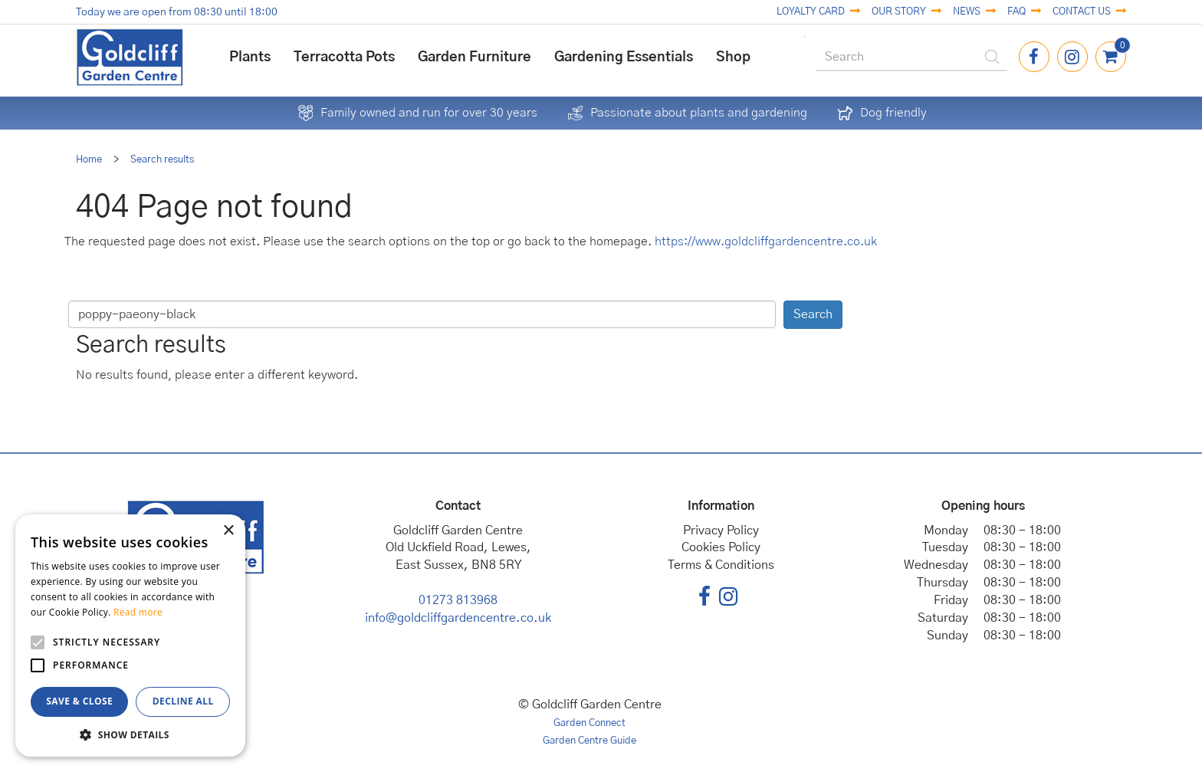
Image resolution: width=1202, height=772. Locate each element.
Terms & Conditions (721, 565)
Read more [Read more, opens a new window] (138, 612)
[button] (130, 734)
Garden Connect (589, 723)
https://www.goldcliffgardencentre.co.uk (766, 241)
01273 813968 (458, 600)
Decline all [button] (183, 701)
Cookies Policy (720, 547)
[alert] (130, 635)
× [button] (228, 531)
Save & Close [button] (79, 701)
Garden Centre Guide (589, 741)
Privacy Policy (721, 530)
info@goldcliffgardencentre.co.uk (458, 618)
